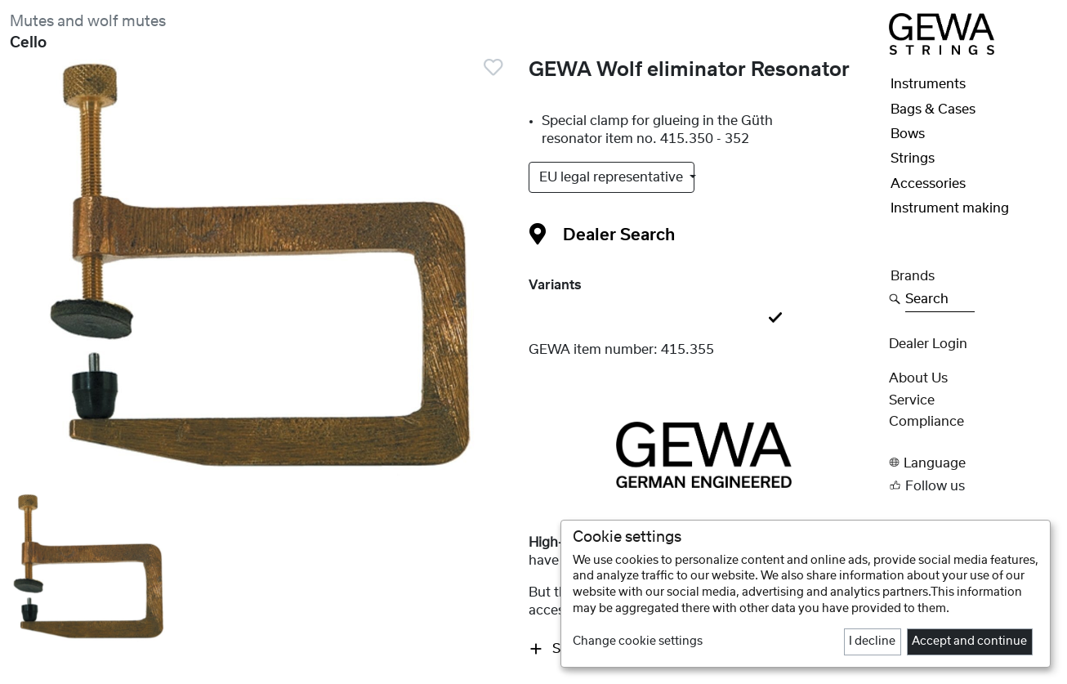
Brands (913, 276)
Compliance (926, 421)
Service (912, 400)
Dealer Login (928, 344)
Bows (908, 134)
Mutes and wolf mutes (88, 21)
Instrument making (950, 208)
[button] (973, 463)
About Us (918, 378)
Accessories (928, 183)
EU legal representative (612, 177)
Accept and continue (969, 641)
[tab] (704, 318)
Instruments (928, 84)
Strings (913, 158)
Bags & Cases (933, 109)
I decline (872, 641)
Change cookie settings (638, 641)
